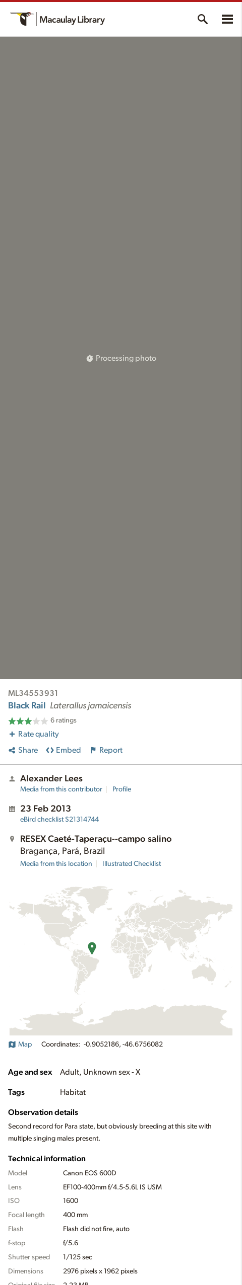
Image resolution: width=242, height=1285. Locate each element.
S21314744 (59, 819)
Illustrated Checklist (131, 863)
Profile (121, 789)
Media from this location (56, 863)
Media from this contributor (61, 789)
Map (20, 1044)
